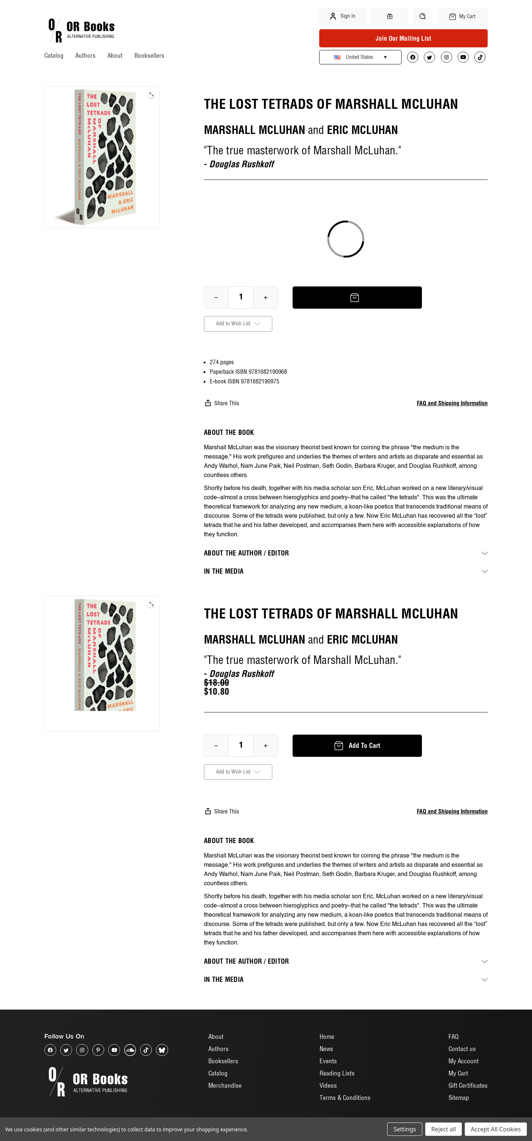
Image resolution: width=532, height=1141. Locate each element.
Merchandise (225, 1085)
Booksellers (149, 55)
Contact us (462, 1049)
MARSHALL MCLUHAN (254, 130)
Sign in (342, 16)
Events (328, 1061)
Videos (328, 1085)
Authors (85, 55)
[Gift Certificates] (389, 16)
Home (327, 1036)
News (326, 1049)
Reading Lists (337, 1073)
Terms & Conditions (345, 1097)
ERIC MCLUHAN (362, 130)
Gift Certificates (468, 1085)
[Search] (422, 16)
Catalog (54, 55)
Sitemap (459, 1097)
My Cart (458, 1073)
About (115, 55)
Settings (404, 1129)
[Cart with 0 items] (462, 16)
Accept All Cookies (496, 1129)
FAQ (453, 1036)
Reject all (443, 1129)
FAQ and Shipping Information (452, 403)
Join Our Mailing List (403, 38)
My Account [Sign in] (464, 1061)
